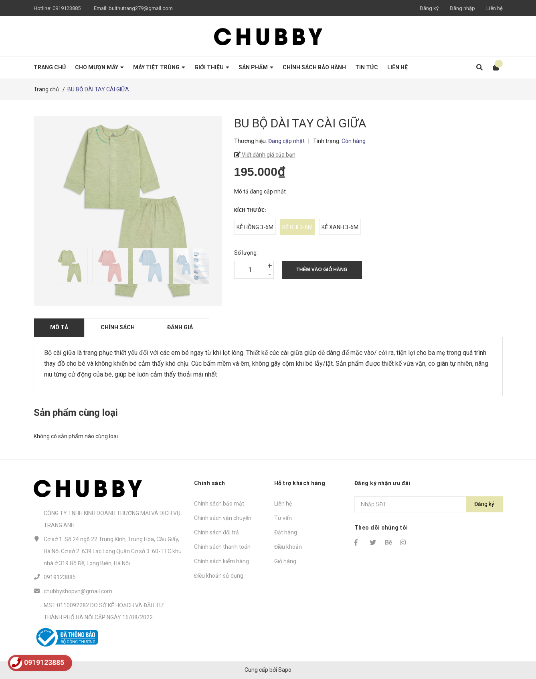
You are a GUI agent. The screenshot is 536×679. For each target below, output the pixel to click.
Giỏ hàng (285, 561)
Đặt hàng (285, 532)
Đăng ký (429, 8)
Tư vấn (283, 518)
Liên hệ (494, 8)
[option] (68, 266)
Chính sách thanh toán (222, 547)
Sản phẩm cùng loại (76, 412)
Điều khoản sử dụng (218, 575)
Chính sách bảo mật (219, 503)
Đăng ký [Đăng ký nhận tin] (484, 504)
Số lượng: (246, 253)
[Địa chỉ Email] (428, 504)
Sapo (284, 670)
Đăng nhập (462, 8)
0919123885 (67, 8)
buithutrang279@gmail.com (141, 8)
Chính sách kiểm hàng (221, 561)
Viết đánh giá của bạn (268, 154)
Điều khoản (288, 547)
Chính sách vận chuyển (222, 518)
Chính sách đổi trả (216, 532)
